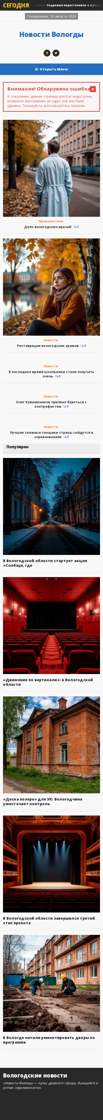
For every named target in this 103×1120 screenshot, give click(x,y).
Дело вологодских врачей (47, 227)
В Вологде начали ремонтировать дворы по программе (49, 1040)
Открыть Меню (51, 69)
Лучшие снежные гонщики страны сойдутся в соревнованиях (51, 434)
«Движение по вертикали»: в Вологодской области (48, 682)
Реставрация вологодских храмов (48, 345)
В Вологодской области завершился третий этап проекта (49, 920)
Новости (51, 340)
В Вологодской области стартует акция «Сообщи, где (45, 563)
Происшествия (51, 221)
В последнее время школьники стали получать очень (51, 374)
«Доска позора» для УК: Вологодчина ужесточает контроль (42, 801)
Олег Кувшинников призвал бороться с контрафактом (51, 404)
